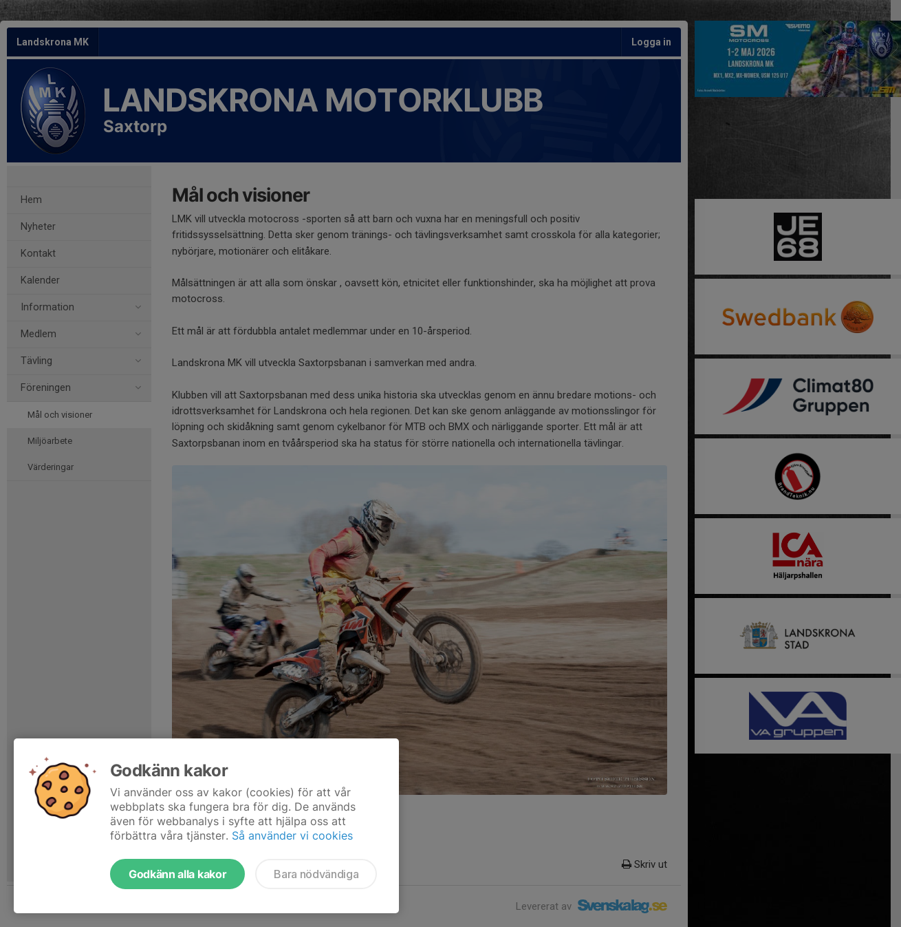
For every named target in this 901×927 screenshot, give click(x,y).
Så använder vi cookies (292, 835)
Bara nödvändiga (316, 874)
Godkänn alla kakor (177, 874)
